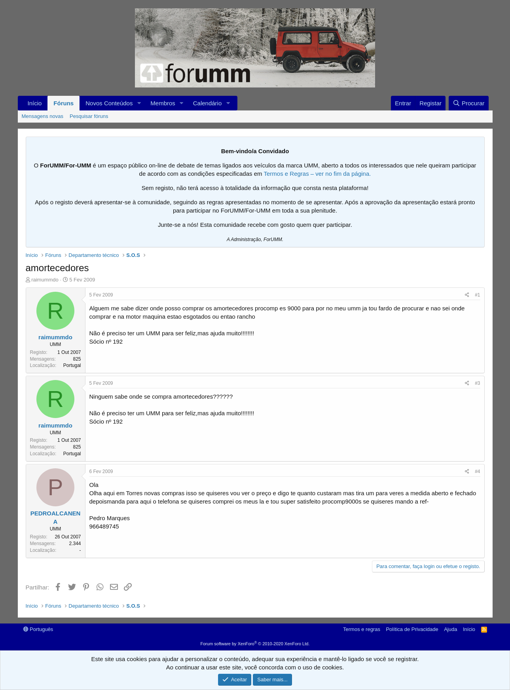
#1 (477, 295)
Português (38, 629)
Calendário (207, 103)
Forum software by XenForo (255, 643)
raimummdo (45, 280)
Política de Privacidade (412, 629)
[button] (138, 103)
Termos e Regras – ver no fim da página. (317, 173)
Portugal (72, 365)
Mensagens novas (43, 116)
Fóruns (63, 103)
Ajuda (450, 629)
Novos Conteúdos (109, 103)
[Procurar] (469, 103)
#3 (477, 383)
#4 (477, 471)
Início (35, 103)
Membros (162, 103)
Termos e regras (361, 629)
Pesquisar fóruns (89, 116)
